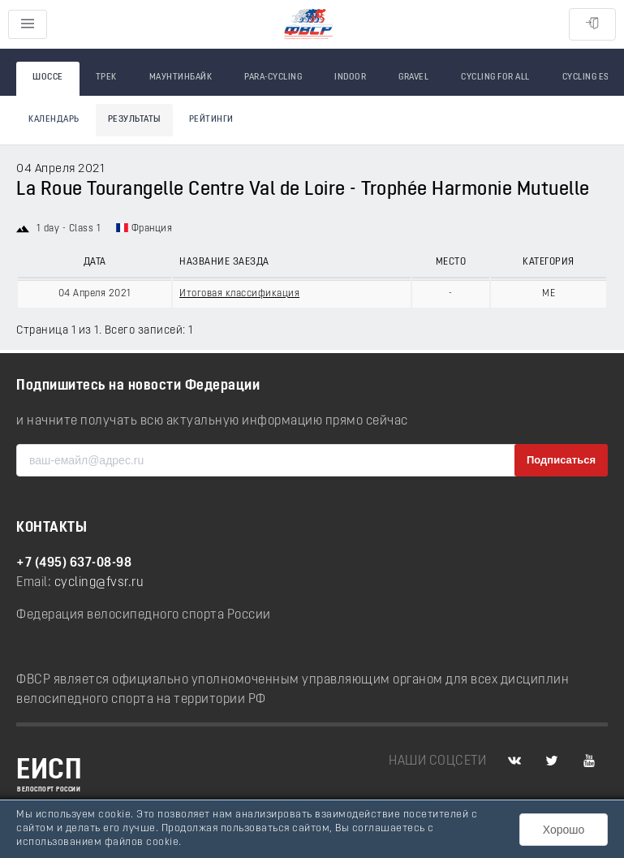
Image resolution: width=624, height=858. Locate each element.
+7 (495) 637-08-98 (73, 563)
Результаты (134, 119)
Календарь (54, 119)
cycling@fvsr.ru (99, 582)
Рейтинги (211, 119)
